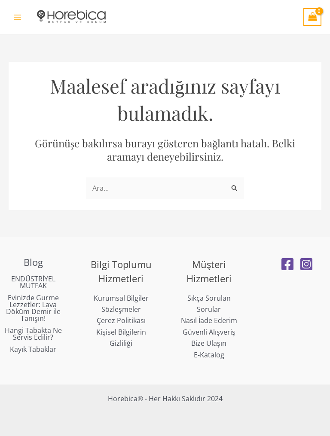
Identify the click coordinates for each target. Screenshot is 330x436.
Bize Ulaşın (208, 343)
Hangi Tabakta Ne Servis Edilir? (33, 334)
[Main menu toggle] (18, 17)
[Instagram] (306, 264)
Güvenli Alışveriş (209, 332)
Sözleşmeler (121, 309)
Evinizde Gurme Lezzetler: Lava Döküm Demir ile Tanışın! (33, 308)
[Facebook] (287, 264)
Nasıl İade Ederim (209, 320)
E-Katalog (209, 355)
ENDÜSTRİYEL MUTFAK (33, 282)
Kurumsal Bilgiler (121, 298)
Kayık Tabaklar (33, 349)
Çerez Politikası (121, 320)
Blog (33, 262)
